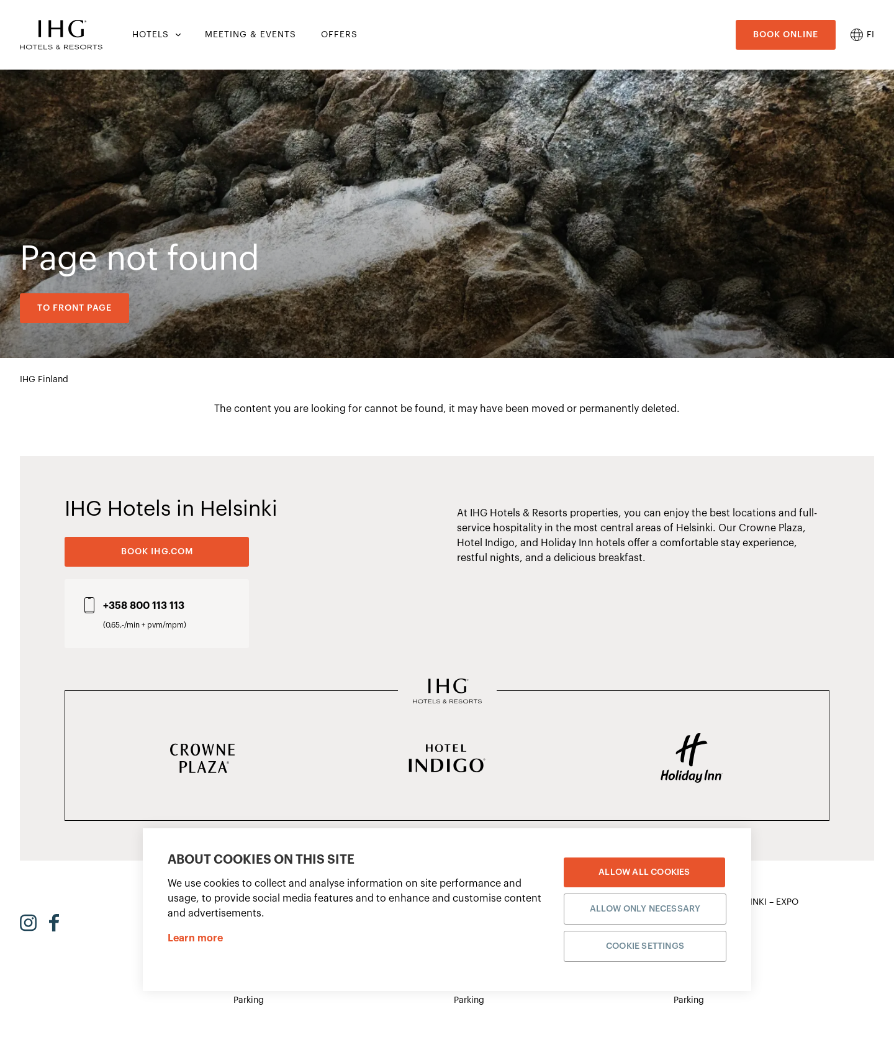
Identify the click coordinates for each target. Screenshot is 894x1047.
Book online (785, 34)
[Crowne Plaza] (202, 759)
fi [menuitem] (870, 34)
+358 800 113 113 (143, 606)
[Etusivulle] (61, 35)
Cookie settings (645, 945)
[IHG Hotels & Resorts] (447, 692)
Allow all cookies (644, 871)
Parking (248, 1000)
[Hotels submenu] (177, 35)
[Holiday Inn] (691, 759)
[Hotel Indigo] (447, 759)
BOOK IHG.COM (157, 551)
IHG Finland (44, 379)
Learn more (195, 938)
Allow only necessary (645, 908)
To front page (74, 308)
